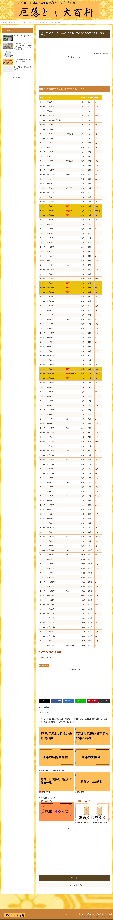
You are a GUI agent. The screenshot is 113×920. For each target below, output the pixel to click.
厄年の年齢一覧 (43, 665)
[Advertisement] (74, 46)
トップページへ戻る (48, 658)
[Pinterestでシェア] (92, 701)
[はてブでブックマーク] (68, 701)
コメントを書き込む (74, 885)
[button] (104, 701)
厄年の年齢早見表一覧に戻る (51, 652)
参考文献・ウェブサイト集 (103, 914)
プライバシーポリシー (71, 914)
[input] (74, 712)
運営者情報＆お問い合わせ (86, 914)
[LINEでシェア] (80, 701)
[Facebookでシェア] (56, 701)
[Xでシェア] (44, 701)
